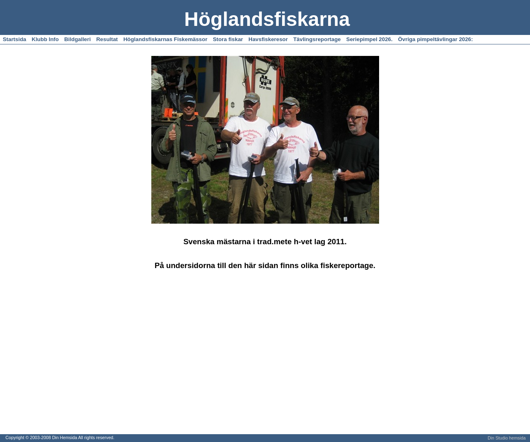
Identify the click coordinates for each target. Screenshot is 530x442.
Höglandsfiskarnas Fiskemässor (165, 39)
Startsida (14, 39)
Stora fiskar (228, 39)
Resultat (107, 39)
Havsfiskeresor (268, 39)
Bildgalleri (77, 39)
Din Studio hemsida (506, 437)
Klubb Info (45, 39)
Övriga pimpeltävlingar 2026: (435, 39)
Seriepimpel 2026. (369, 39)
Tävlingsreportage (317, 39)
